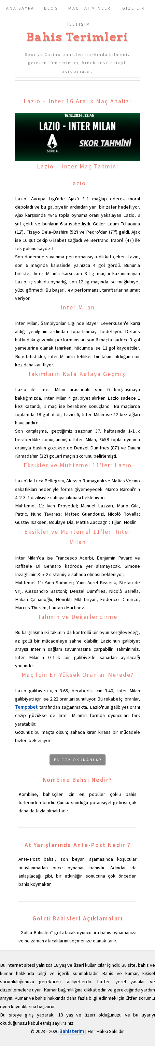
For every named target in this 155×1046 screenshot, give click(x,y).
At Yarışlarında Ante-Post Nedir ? (78, 845)
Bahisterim (72, 1031)
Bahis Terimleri (77, 37)
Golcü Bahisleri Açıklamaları (77, 918)
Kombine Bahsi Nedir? (77, 780)
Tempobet (26, 707)
